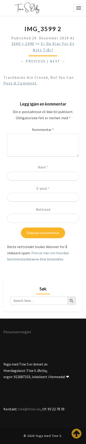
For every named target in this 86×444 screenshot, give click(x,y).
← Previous (33, 61)
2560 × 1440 (22, 43)
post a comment (20, 83)
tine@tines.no (29, 409)
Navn (43, 167)
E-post (43, 188)
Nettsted (43, 209)
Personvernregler (17, 332)
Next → (58, 61)
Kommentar (43, 129)
